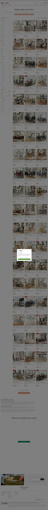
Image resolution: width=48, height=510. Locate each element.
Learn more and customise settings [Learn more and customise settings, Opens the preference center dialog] (24, 257)
